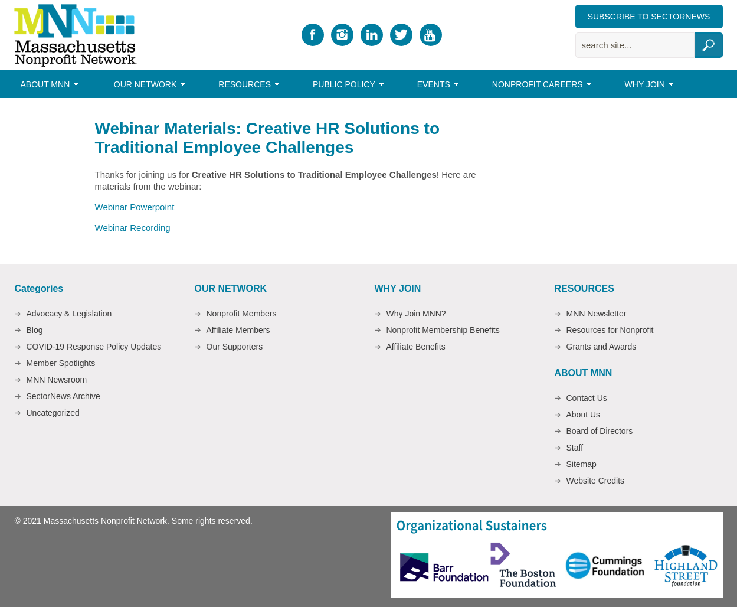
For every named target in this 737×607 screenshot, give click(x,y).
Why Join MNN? (416, 313)
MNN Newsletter (596, 313)
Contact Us (586, 398)
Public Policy (345, 86)
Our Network (147, 86)
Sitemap (581, 464)
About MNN (47, 86)
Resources (246, 86)
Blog (35, 330)
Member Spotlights (61, 363)
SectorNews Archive (63, 396)
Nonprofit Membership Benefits (443, 330)
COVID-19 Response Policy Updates (94, 346)
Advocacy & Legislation (69, 313)
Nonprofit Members (242, 313)
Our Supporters (235, 346)
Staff (575, 447)
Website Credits (595, 480)
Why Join (646, 86)
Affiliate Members (238, 330)
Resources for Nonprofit (610, 330)
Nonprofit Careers (539, 86)
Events (435, 86)
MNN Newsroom (57, 379)
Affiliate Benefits (416, 346)
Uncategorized (53, 412)
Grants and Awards (601, 346)
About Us (583, 414)
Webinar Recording (133, 228)
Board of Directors (599, 431)
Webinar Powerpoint (135, 207)
